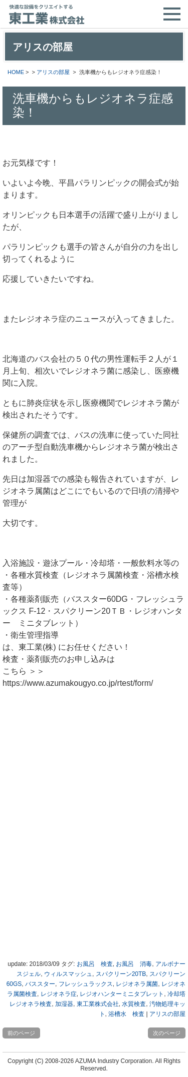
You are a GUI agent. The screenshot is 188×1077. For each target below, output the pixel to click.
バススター (40, 983)
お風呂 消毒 (134, 963)
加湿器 (64, 1003)
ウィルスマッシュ (68, 973)
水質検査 (134, 1003)
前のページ (21, 1033)
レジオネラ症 (59, 993)
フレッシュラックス (86, 983)
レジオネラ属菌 (137, 983)
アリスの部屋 (53, 72)
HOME (16, 72)
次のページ (166, 1033)
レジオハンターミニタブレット (122, 993)
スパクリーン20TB (121, 973)
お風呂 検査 (95, 963)
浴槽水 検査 (126, 1013)
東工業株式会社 (98, 1003)
